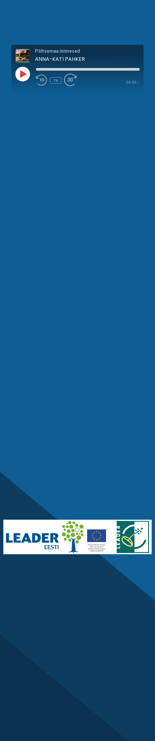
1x (56, 80)
